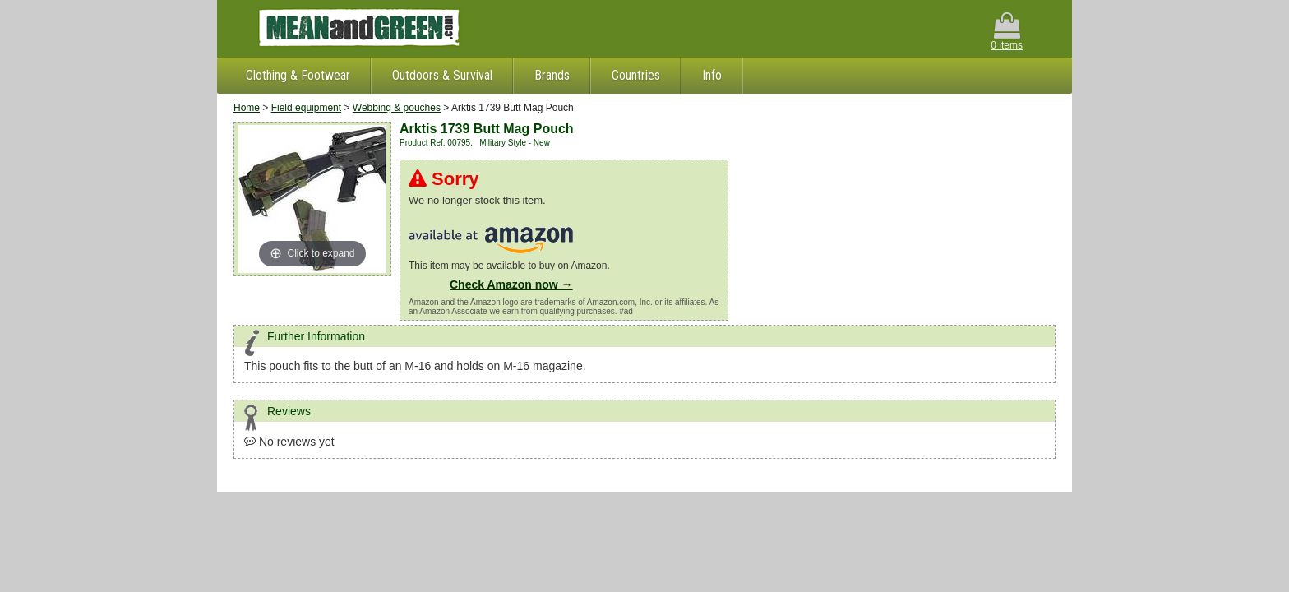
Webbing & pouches (397, 107)
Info (712, 75)
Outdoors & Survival (442, 75)
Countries (636, 75)
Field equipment (306, 107)
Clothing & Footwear (298, 75)
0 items (1007, 31)
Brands (552, 75)
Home (246, 107)
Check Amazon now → (511, 284)
